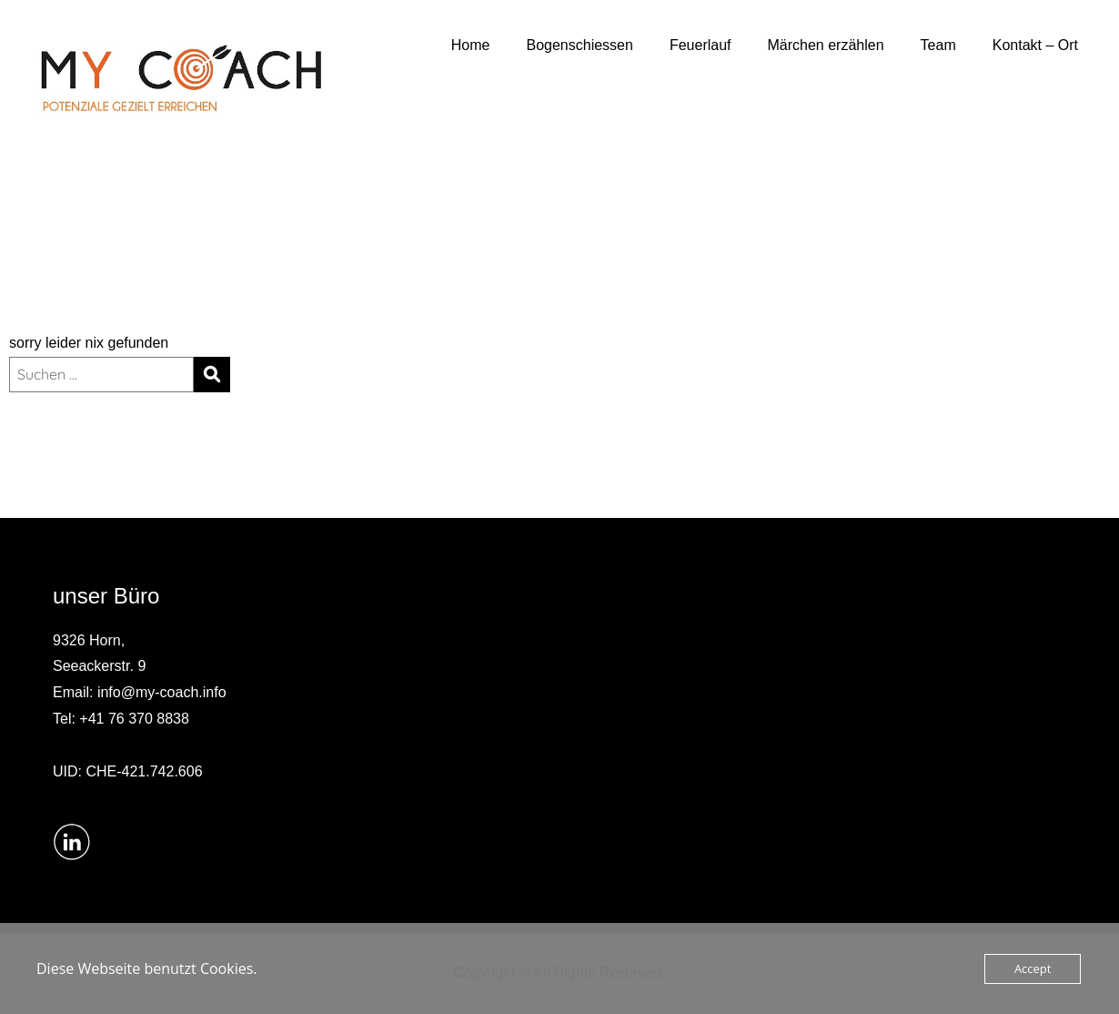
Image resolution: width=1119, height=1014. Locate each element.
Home (470, 45)
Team (938, 45)
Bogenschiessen (580, 45)
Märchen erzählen (826, 45)
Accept (1033, 968)
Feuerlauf (700, 45)
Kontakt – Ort (1035, 45)
